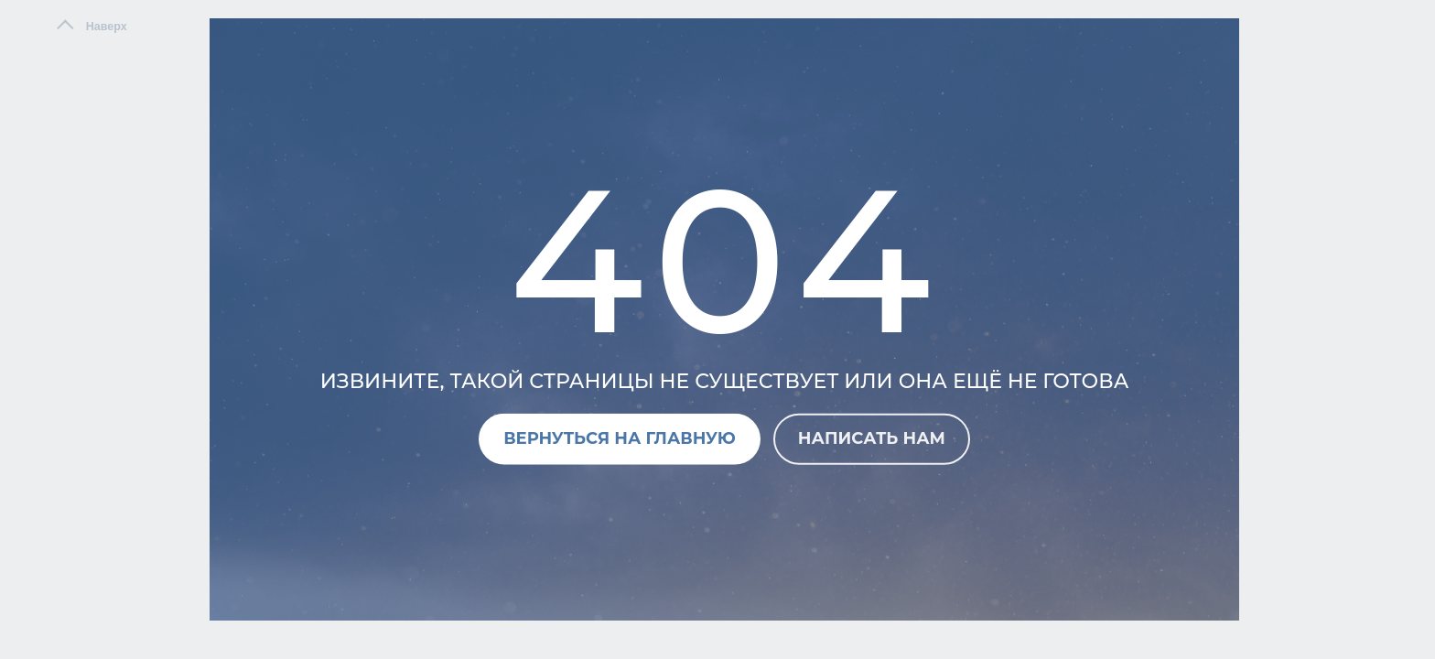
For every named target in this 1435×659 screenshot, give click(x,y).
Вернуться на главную (619, 438)
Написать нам (871, 438)
